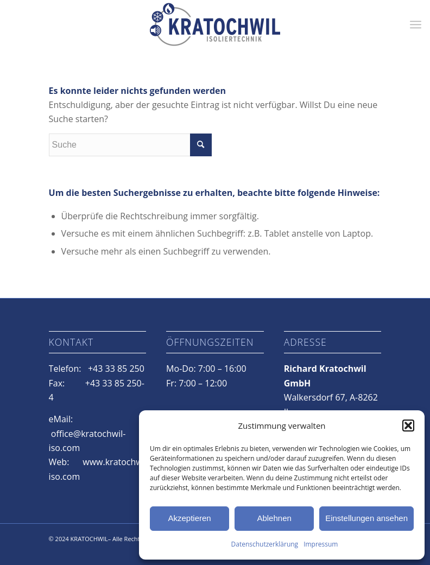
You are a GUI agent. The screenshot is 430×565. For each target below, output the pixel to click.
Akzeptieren (189, 518)
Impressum (320, 544)
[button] (408, 425)
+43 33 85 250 (116, 368)
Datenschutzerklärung (265, 544)
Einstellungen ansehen (366, 518)
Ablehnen (274, 518)
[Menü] (415, 24)
